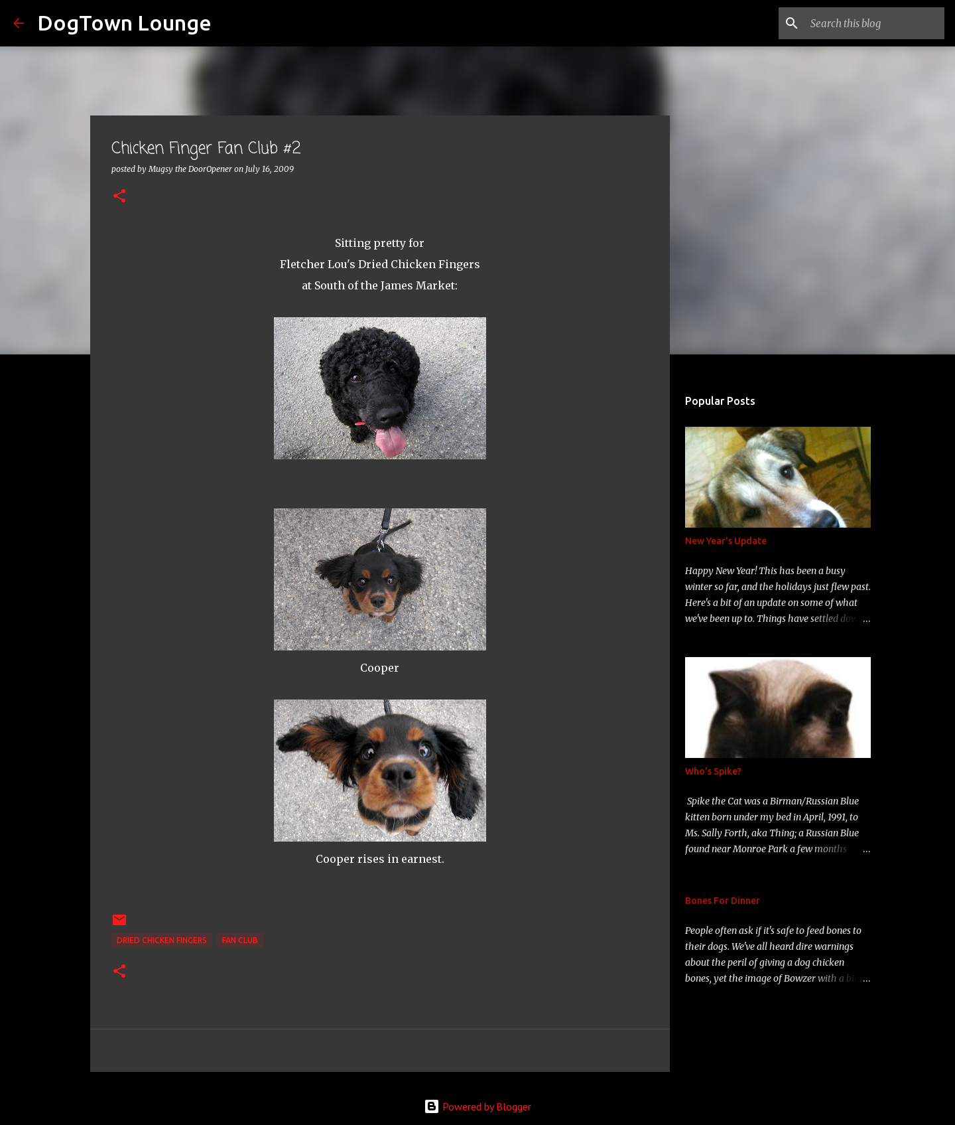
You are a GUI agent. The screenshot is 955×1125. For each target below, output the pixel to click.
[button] (119, 197)
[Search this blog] (874, 23)
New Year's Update (726, 541)
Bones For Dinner (722, 900)
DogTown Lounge (124, 23)
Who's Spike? (713, 771)
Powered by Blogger (477, 1106)
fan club (240, 940)
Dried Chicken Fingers (162, 940)
